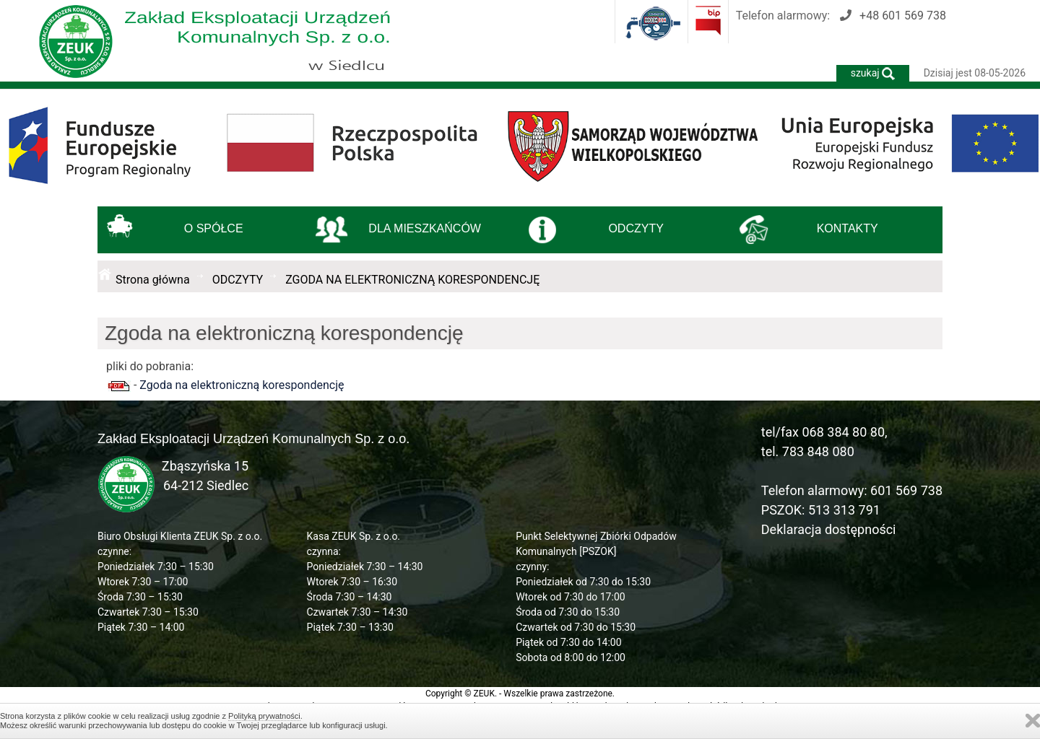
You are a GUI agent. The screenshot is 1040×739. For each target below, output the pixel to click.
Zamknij (1033, 720)
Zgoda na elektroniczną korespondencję (241, 385)
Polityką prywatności (264, 716)
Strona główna (153, 280)
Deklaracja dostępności (828, 529)
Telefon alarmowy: (841, 15)
